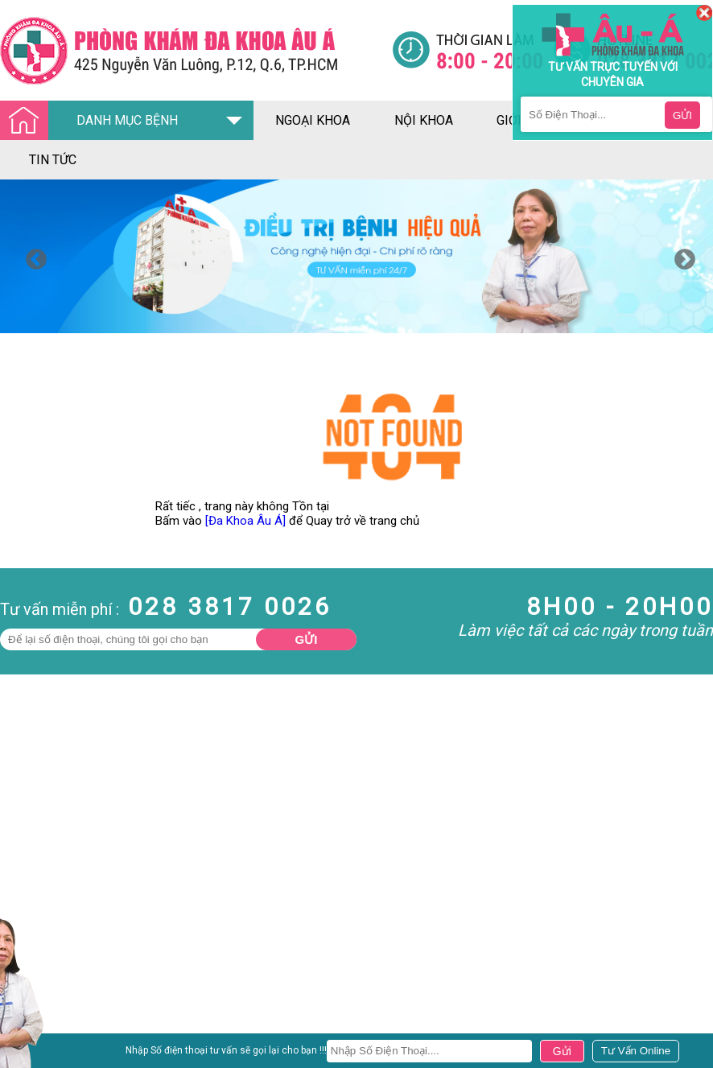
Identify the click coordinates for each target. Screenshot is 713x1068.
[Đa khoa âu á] (196, 50)
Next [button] (681, 256)
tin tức (52, 159)
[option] (356, 256)
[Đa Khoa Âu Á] (245, 520)
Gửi (306, 639)
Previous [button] (32, 256)
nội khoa (423, 120)
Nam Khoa (28, 1043)
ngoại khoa (312, 120)
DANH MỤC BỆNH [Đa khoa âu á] (93, 121)
